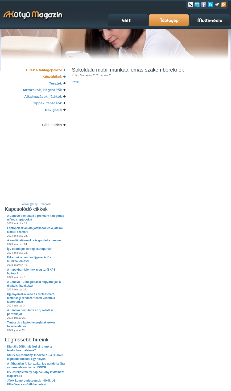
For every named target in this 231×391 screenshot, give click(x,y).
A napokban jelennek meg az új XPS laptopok (31, 271)
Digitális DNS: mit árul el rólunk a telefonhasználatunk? (29, 348)
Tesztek (55, 83)
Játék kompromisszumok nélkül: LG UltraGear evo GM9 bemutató (31, 382)
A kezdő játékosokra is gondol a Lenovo (34, 240)
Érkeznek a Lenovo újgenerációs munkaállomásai (29, 259)
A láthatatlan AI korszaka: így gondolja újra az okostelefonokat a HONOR (36, 365)
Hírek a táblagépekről (44, 70)
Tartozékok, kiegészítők (42, 90)
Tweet (75, 82)
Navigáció (53, 110)
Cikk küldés (52, 125)
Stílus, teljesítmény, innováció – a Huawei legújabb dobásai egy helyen (35, 357)
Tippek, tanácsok (47, 103)
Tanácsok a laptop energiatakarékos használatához (31, 324)
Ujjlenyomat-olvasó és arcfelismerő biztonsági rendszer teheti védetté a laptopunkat (31, 298)
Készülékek (52, 77)
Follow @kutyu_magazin (36, 204)
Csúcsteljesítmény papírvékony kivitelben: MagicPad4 (35, 374)
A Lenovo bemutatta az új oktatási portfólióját (30, 312)
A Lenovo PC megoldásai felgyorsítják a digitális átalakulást (34, 283)
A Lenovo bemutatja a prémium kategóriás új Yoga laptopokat (35, 217)
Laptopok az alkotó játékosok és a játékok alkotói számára (35, 230)
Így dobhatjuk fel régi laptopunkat (29, 249)
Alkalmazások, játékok (43, 96)
